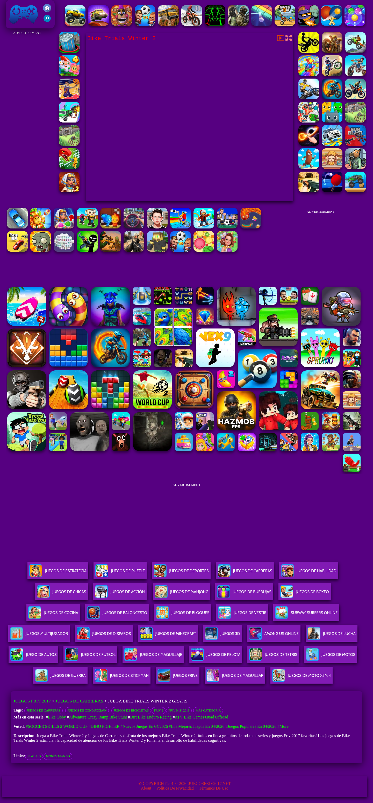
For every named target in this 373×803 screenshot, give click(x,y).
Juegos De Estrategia (58, 573)
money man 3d (58, 756)
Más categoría (208, 710)
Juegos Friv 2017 (23, 14)
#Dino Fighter (104, 726)
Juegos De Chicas (61, 594)
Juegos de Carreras (79, 701)
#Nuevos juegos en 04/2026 (144, 726)
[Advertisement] (27, 113)
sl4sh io (34, 756)
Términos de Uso (213, 788)
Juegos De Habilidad (308, 573)
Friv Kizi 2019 (178, 710)
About (146, 788)
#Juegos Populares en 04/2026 (250, 726)
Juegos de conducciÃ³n (87, 710)
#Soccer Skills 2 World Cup (57, 726)
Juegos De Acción (120, 594)
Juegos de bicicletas (131, 710)
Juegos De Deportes (181, 573)
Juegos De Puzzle (120, 573)
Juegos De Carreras (245, 573)
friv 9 (158, 710)
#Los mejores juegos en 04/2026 (196, 726)
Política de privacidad (175, 788)
